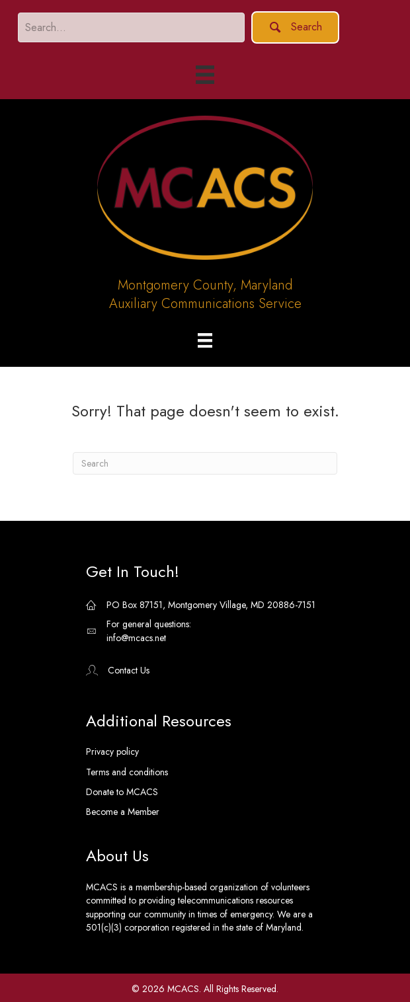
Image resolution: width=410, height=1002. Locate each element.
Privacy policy (112, 751)
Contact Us (128, 670)
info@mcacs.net (136, 637)
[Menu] (205, 340)
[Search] (205, 463)
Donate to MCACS (122, 791)
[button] (295, 27)
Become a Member (122, 811)
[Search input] (131, 27)
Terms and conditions (127, 772)
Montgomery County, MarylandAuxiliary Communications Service (205, 294)
